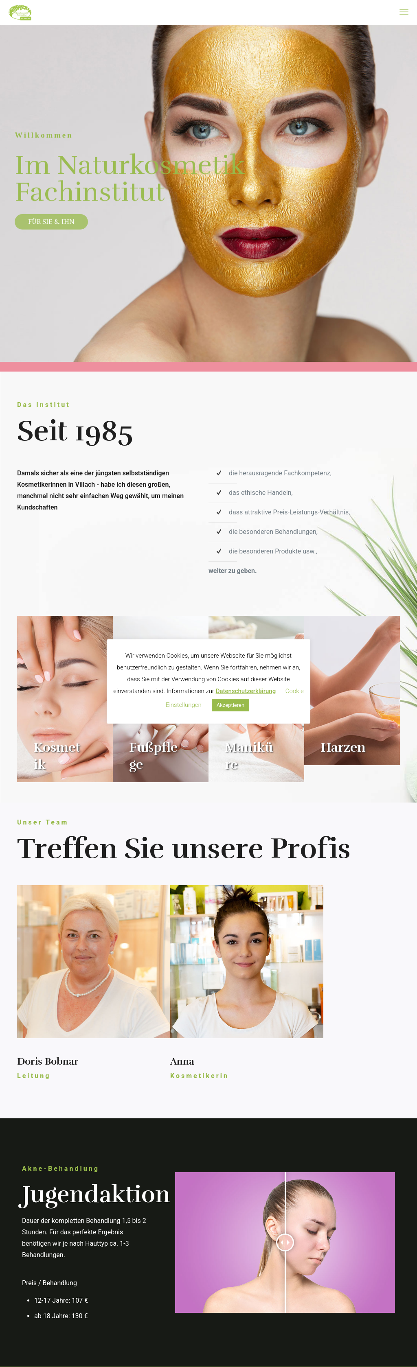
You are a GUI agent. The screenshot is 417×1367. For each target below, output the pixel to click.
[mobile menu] (404, 12)
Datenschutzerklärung (246, 691)
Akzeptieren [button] (230, 705)
